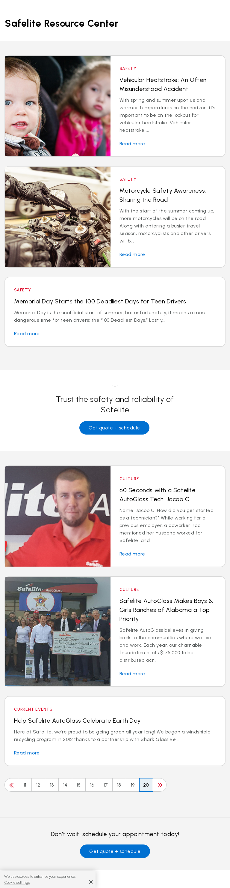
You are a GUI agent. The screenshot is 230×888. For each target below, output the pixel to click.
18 (119, 785)
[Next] (160, 785)
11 (25, 785)
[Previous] (11, 785)
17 (106, 785)
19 (133, 785)
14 (65, 785)
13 (52, 785)
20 (146, 785)
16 (92, 785)
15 (79, 785)
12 (38, 785)
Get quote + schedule (114, 428)
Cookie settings (17, 882)
